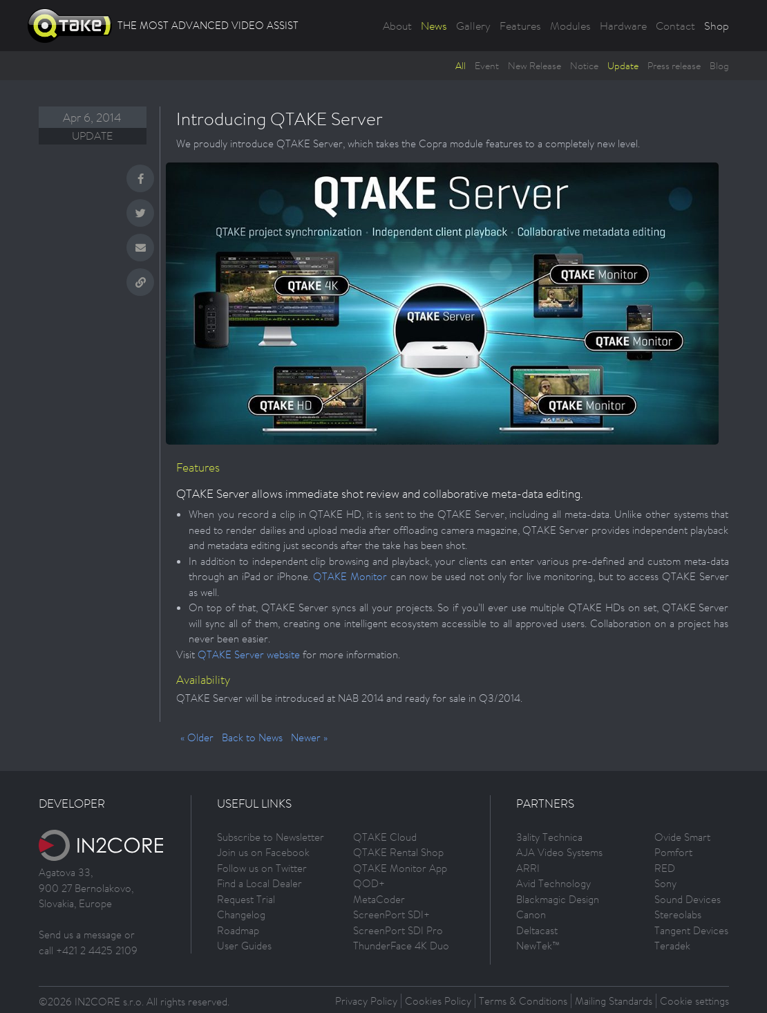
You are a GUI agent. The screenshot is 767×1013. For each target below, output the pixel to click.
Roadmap (238, 930)
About (397, 25)
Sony (665, 883)
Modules (570, 25)
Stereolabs (677, 914)
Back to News (252, 737)
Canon (531, 914)
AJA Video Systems (559, 852)
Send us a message (80, 934)
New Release (534, 66)
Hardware (623, 25)
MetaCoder (379, 899)
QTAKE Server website (249, 654)
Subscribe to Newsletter (270, 837)
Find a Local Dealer (259, 883)
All (460, 66)
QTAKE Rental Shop (398, 852)
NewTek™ (538, 945)
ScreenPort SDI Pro (398, 930)
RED (664, 868)
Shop (716, 25)
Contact (675, 25)
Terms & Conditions (523, 1001)
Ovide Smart (682, 837)
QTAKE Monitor (350, 576)
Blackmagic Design (557, 899)
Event (487, 66)
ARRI (528, 868)
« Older (197, 737)
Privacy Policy (366, 1001)
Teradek (672, 945)
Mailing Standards (613, 1001)
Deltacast (537, 930)
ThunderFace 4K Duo (401, 945)
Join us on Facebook (263, 852)
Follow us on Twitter (262, 868)
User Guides (244, 945)
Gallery (473, 25)
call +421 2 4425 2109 (88, 950)
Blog (719, 66)
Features (520, 25)
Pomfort (673, 852)
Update (622, 66)
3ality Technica (549, 837)
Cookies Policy (438, 1001)
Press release (674, 66)
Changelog (241, 914)
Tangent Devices (691, 930)
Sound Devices (687, 899)
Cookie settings (694, 1001)
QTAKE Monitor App (400, 868)
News (434, 25)
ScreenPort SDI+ (391, 914)
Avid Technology (553, 883)
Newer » (309, 737)
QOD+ (369, 883)
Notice (584, 66)
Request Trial (246, 899)
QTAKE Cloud (385, 837)
